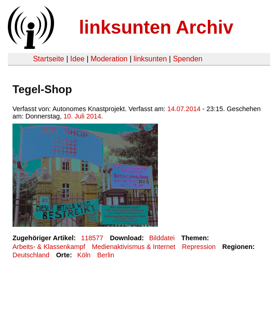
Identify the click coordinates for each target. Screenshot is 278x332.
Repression (199, 246)
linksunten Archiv (156, 27)
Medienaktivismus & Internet (133, 246)
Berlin (106, 255)
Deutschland (30, 255)
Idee (77, 59)
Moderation (109, 59)
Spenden (187, 59)
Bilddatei (162, 238)
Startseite (48, 59)
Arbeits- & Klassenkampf (48, 246)
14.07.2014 (183, 109)
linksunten (150, 59)
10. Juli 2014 (82, 116)
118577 (92, 238)
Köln (84, 255)
